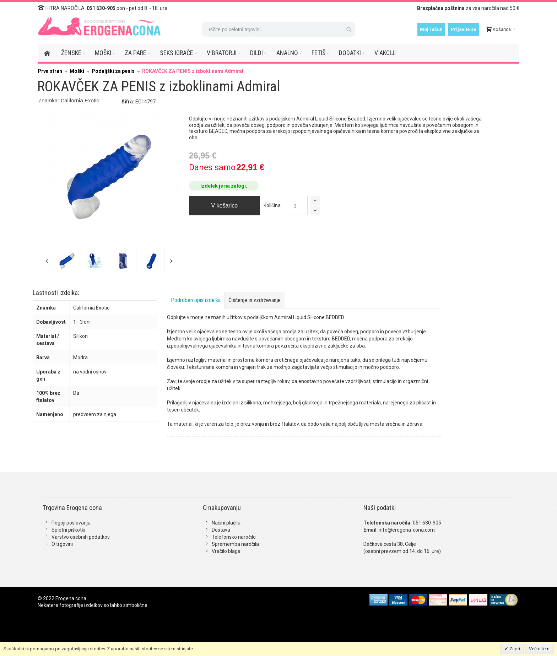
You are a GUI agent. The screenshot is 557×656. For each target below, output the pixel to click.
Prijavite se (463, 29)
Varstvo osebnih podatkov (81, 537)
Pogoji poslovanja (71, 523)
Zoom (109, 177)
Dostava (221, 530)
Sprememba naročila (235, 544)
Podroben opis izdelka (196, 300)
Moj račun (431, 29)
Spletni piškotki (68, 530)
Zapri (514, 648)
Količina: (273, 205)
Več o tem (539, 648)
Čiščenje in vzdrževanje (254, 300)
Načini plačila (226, 523)
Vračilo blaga (226, 551)
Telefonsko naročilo (234, 537)
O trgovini (62, 544)
